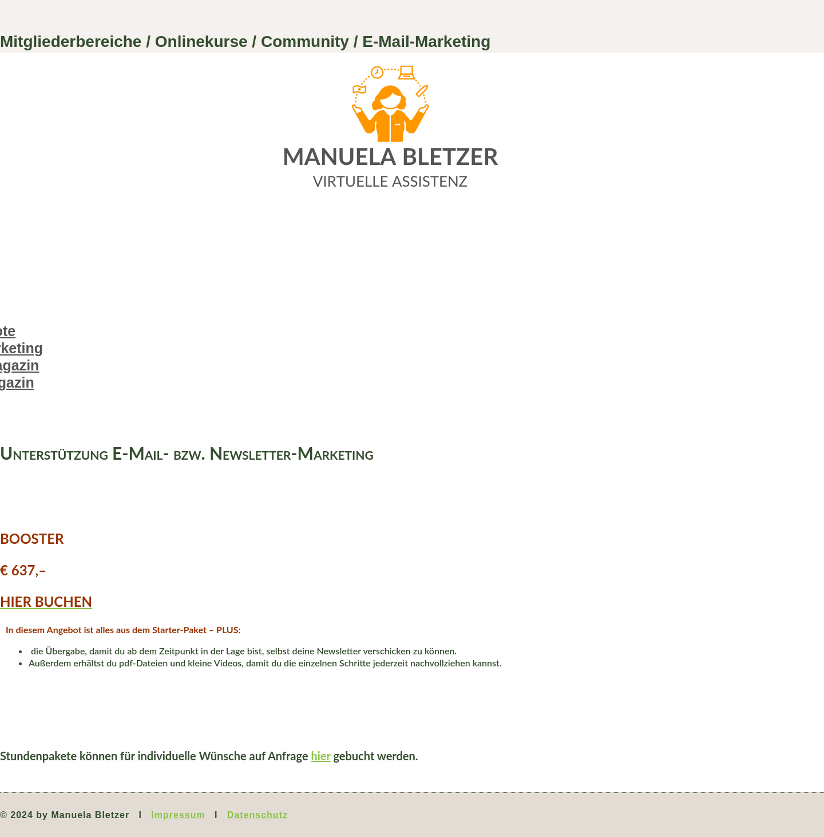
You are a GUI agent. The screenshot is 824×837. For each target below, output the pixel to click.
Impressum (178, 815)
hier (320, 756)
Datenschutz (257, 815)
